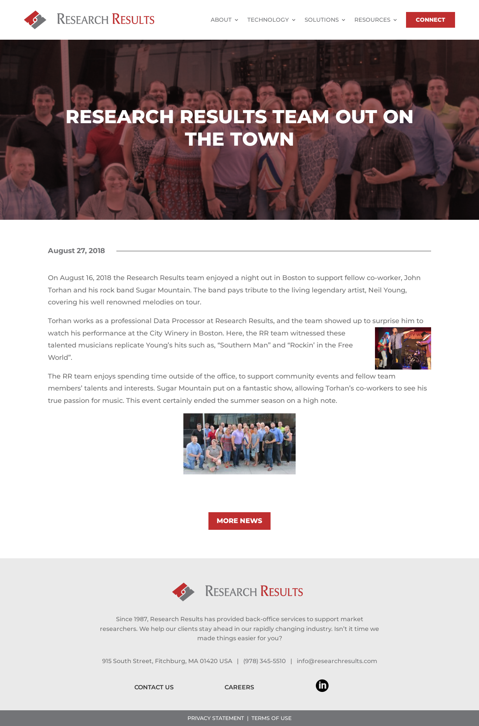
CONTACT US (154, 687)
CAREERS (239, 687)
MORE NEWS (239, 521)
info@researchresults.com (337, 661)
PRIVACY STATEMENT (215, 718)
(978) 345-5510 (264, 661)
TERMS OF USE (271, 718)
